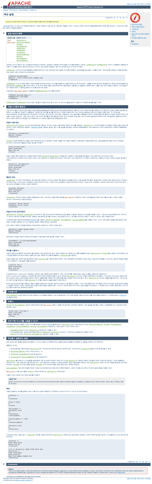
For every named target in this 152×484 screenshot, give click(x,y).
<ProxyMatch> (21, 58)
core (9, 40)
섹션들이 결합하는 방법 (139, 38)
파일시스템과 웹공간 (138, 27)
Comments (135, 44)
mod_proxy (11, 42)
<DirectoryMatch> (23, 42)
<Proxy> (19, 56)
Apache (5, 10)
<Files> (19, 44)
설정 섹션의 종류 (137, 24)
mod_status (68, 197)
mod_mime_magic (21, 91)
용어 (142, 4)
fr (118, 17)
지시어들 (133, 4)
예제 (8, 388)
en (114, 17)
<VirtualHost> (22, 60)
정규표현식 (33, 220)
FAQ (138, 4)
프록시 (134, 31)
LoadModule (19, 86)
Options (32, 280)
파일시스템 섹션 (12, 122)
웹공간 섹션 (10, 177)
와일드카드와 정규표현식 (15, 212)
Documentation (23, 10)
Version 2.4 (33, 10)
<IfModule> (20, 50)
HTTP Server (13, 10)
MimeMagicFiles (41, 91)
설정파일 (6, 26)
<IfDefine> (20, 48)
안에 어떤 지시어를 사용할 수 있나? (23, 321)
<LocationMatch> (23, 54)
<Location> (20, 52)
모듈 (128, 4)
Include (16, 364)
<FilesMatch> (21, 46)
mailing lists (121, 472)
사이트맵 (148, 4)
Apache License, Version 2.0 (24, 480)
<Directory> (21, 40)
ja (120, 17)
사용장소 (50, 324)
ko (124, 17)
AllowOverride (16, 330)
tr (127, 17)
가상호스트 (135, 29)
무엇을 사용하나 (12, 250)
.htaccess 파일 (36, 127)
